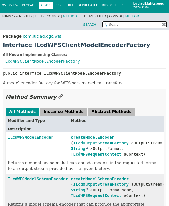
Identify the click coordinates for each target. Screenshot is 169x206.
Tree (70, 5)
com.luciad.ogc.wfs (42, 36)
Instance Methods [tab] (63, 111)
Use (59, 5)
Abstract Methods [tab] (112, 111)
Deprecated (87, 5)
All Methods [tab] (22, 111)
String (78, 148)
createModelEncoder (92, 137)
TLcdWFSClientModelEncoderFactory (41, 61)
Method (70, 16)
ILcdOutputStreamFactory (101, 143)
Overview (10, 5)
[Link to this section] (60, 97)
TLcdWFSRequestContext (96, 154)
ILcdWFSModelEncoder (30, 137)
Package (29, 5)
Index (107, 5)
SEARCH (89, 25)
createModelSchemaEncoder (100, 179)
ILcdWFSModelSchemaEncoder (38, 179)
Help (119, 5)
